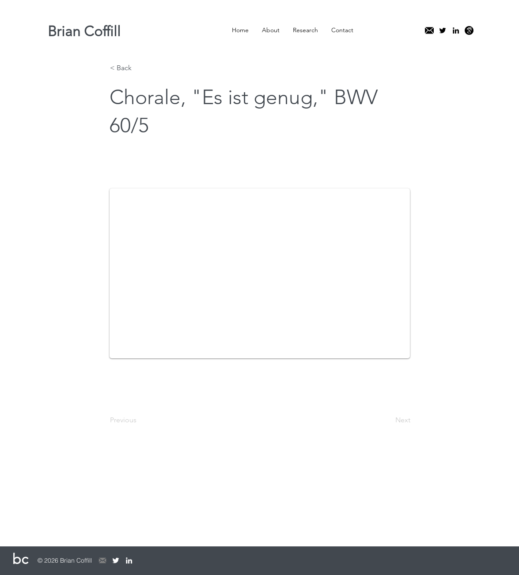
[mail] (429, 30)
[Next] (388, 420)
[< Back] (139, 68)
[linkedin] (455, 30)
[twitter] (442, 30)
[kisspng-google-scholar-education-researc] (469, 30)
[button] (270, 30)
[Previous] (139, 420)
